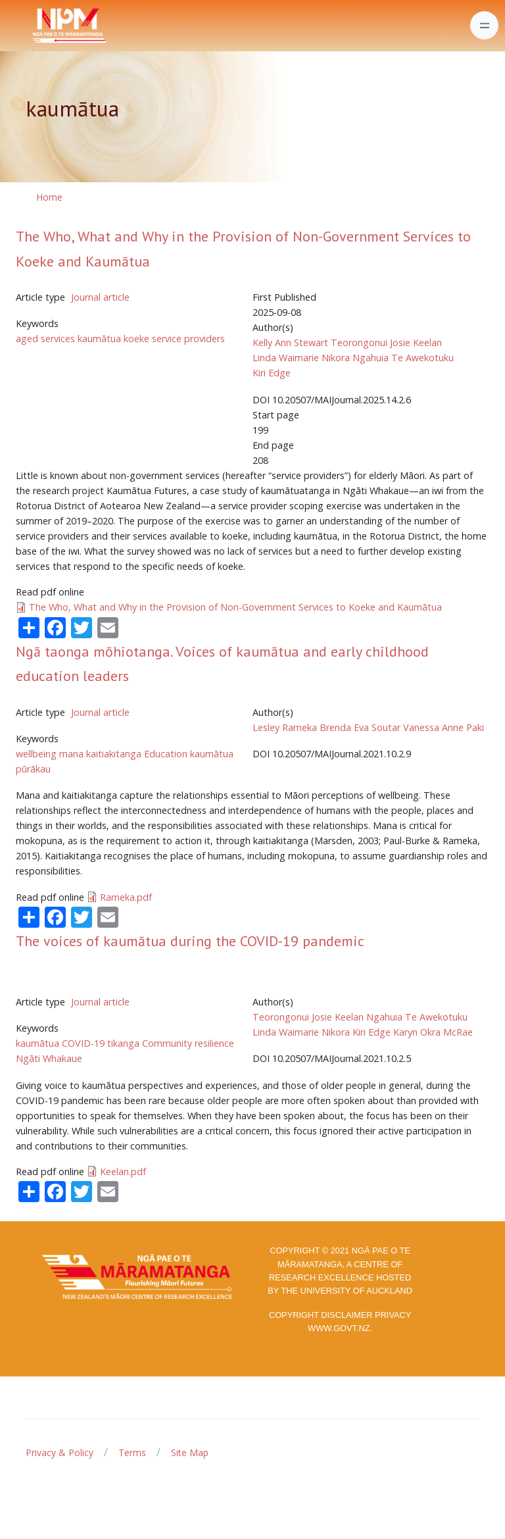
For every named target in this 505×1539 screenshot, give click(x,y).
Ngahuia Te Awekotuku (403, 357)
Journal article (100, 297)
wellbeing (36, 753)
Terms (132, 1452)
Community (167, 1043)
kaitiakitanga (113, 753)
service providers (188, 338)
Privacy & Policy (59, 1452)
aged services (45, 338)
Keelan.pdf (123, 1171)
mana (71, 753)
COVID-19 (83, 1043)
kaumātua (99, 338)
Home (49, 197)
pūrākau (33, 769)
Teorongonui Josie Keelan (386, 342)
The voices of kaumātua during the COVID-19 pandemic (190, 941)
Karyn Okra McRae (433, 1032)
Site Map (189, 1452)
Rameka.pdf (126, 897)
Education (165, 753)
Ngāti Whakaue (49, 1058)
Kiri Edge (271, 372)
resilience (214, 1043)
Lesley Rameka (284, 727)
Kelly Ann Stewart (290, 342)
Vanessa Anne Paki (443, 727)
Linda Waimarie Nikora (301, 357)
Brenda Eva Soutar (360, 727)
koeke (136, 338)
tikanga (123, 1043)
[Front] (37, 25)
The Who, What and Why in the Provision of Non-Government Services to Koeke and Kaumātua (235, 607)
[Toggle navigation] (484, 25)
